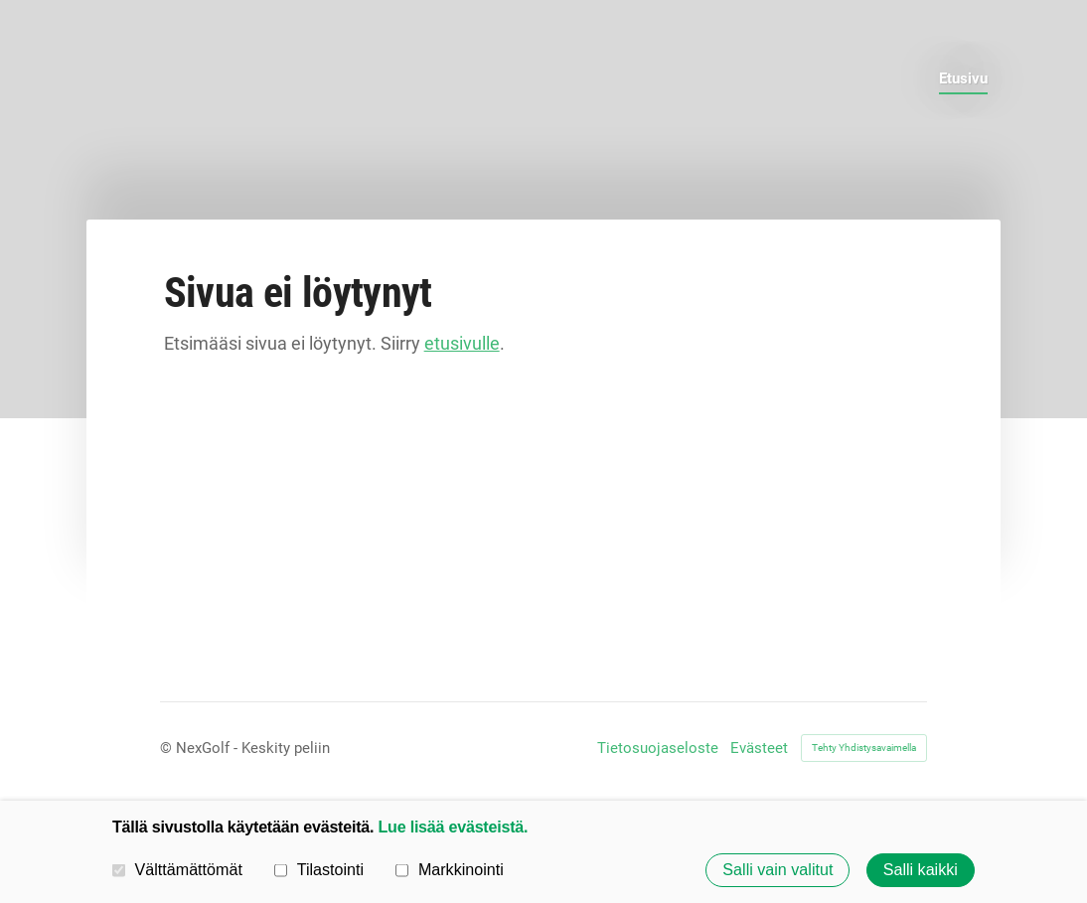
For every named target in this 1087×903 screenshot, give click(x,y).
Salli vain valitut (777, 870)
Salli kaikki (920, 870)
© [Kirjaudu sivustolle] (168, 748)
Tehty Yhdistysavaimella (864, 747)
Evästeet (759, 748)
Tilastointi (319, 869)
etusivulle (462, 343)
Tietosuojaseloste (657, 748)
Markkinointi (449, 869)
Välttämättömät (177, 869)
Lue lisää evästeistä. (454, 826)
